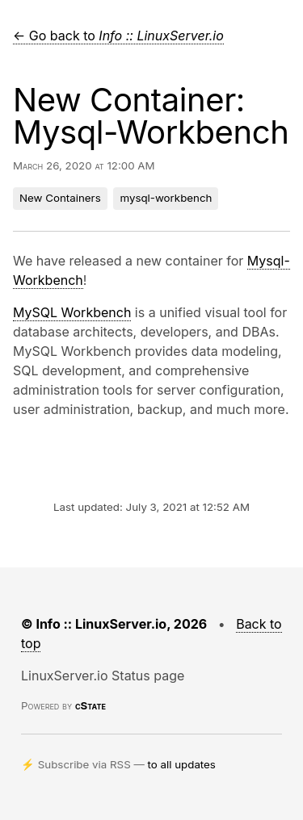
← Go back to (118, 35)
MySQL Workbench (72, 312)
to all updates (182, 764)
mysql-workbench (166, 197)
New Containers (60, 197)
